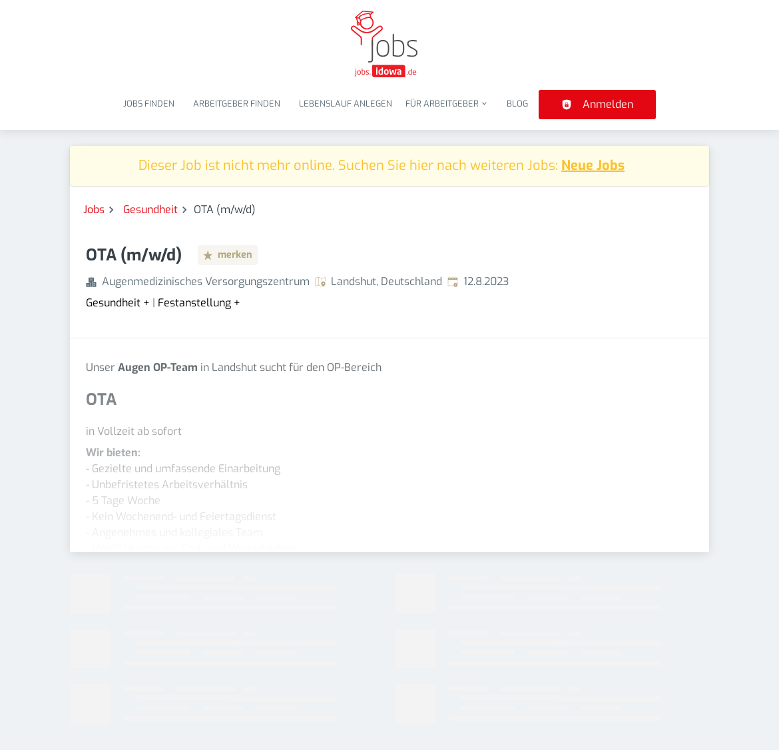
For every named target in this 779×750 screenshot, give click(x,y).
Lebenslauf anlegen (345, 103)
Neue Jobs (593, 166)
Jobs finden (148, 103)
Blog (517, 103)
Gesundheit (150, 209)
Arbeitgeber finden (236, 103)
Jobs (94, 209)
